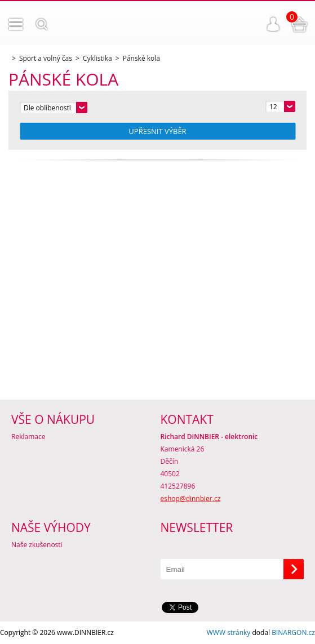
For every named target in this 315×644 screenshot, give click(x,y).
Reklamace (28, 436)
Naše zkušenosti (37, 544)
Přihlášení (273, 24)
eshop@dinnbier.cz (191, 498)
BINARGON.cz (293, 632)
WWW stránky (229, 632)
